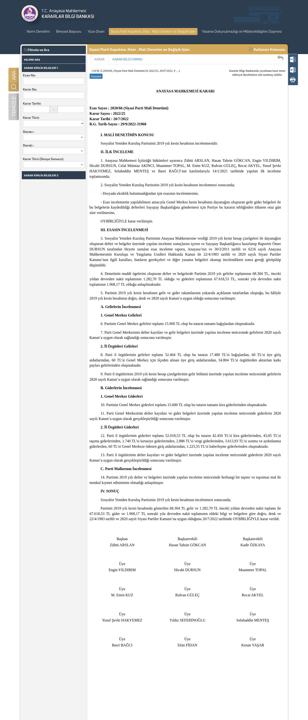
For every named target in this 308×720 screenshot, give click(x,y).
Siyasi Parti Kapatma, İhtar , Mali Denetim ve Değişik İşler (153, 31)
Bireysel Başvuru (68, 31)
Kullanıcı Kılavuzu (267, 49)
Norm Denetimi (38, 31)
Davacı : (29, 132)
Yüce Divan (95, 31)
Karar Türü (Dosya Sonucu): (43, 159)
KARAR (100, 59)
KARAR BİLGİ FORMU (128, 59)
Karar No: (30, 89)
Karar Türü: (31, 117)
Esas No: (29, 75)
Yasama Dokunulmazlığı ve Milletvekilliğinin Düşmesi (241, 31)
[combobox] (53, 137)
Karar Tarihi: (32, 103)
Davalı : (28, 145)
